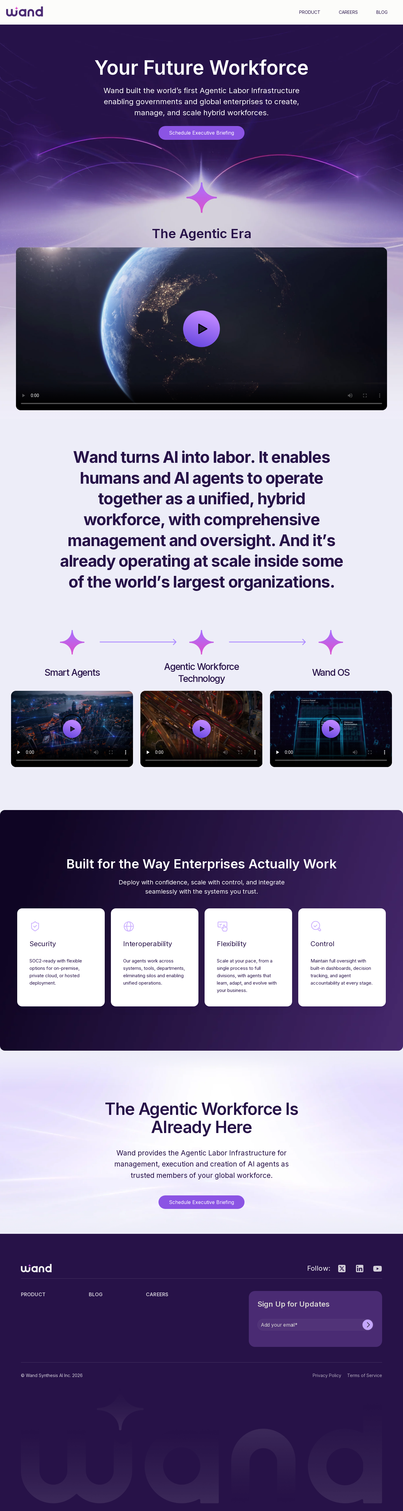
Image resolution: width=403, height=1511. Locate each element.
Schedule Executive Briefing (201, 133)
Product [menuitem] (309, 12)
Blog (96, 1294)
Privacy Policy (327, 1375)
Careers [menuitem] (348, 12)
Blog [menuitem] (382, 12)
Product (33, 1294)
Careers (157, 1294)
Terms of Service (364, 1375)
